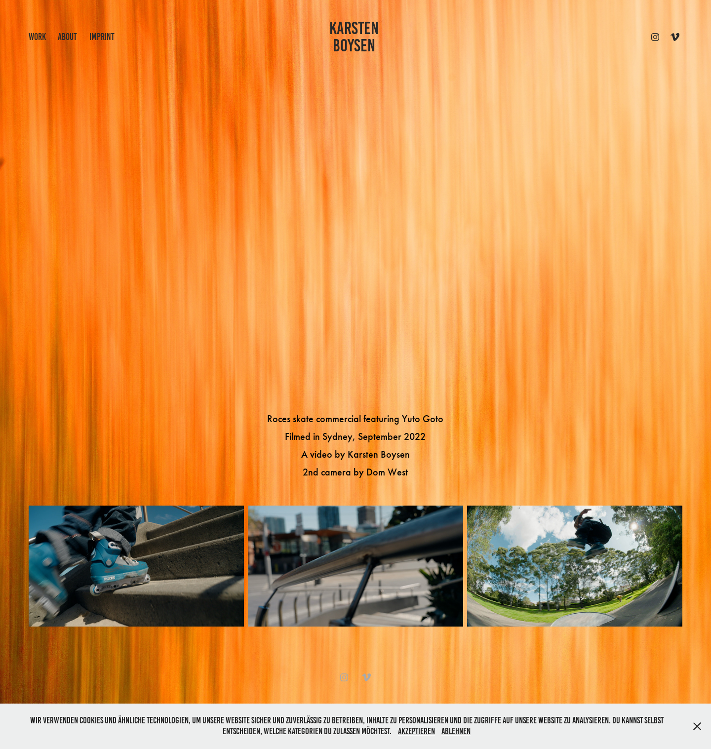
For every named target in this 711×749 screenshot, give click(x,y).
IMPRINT (102, 37)
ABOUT (67, 37)
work (37, 37)
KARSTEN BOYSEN (355, 37)
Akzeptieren (416, 731)
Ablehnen (456, 731)
